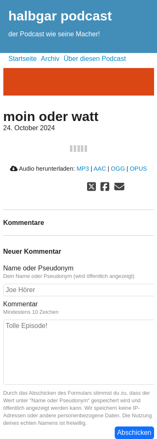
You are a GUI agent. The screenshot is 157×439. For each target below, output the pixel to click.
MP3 (83, 168)
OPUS (138, 168)
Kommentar (20, 304)
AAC (99, 168)
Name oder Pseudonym (38, 268)
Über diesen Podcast (95, 58)
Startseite (22, 58)
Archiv (50, 58)
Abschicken (134, 432)
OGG (118, 168)
